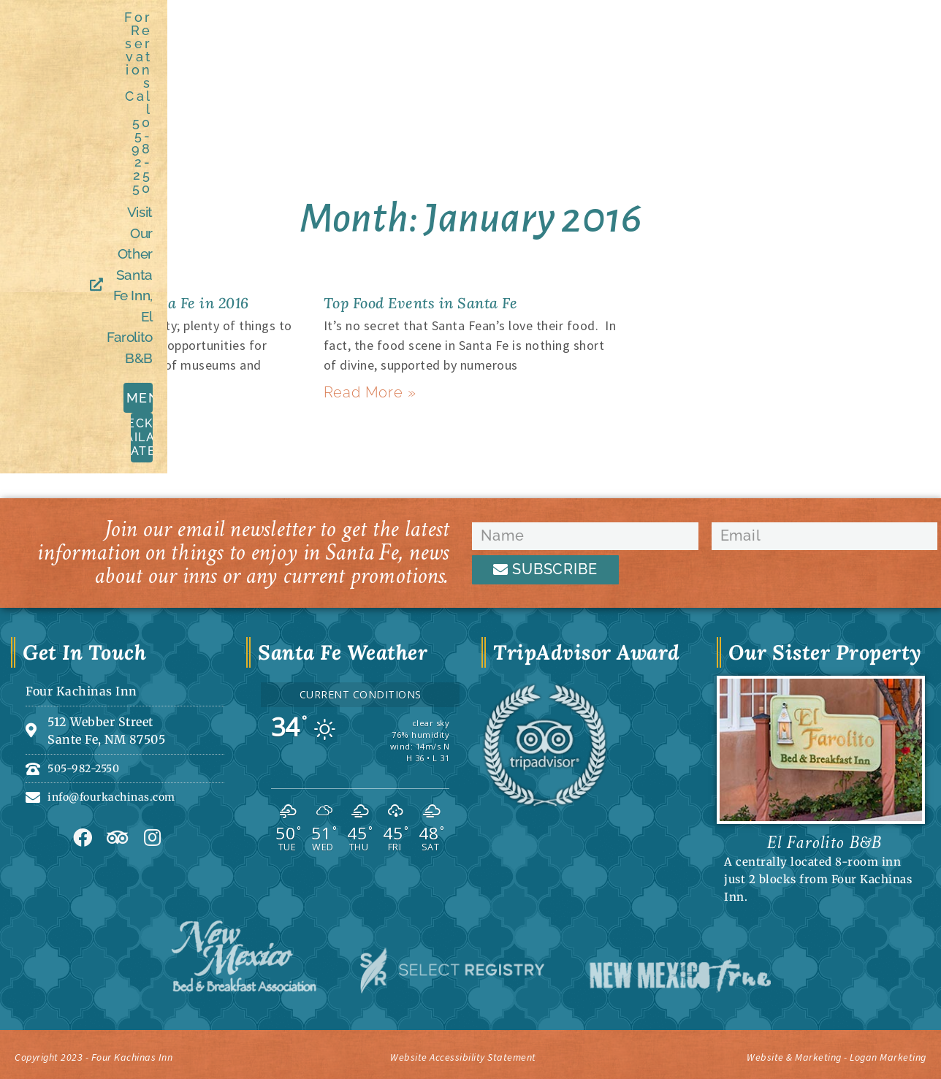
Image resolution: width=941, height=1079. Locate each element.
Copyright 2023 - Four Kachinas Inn (126, 1053)
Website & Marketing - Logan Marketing (799, 1053)
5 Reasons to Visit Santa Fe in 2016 (150, 302)
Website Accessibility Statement (463, 1053)
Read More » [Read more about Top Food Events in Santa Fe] (363, 393)
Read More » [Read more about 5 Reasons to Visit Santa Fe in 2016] (47, 393)
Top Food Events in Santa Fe (439, 302)
